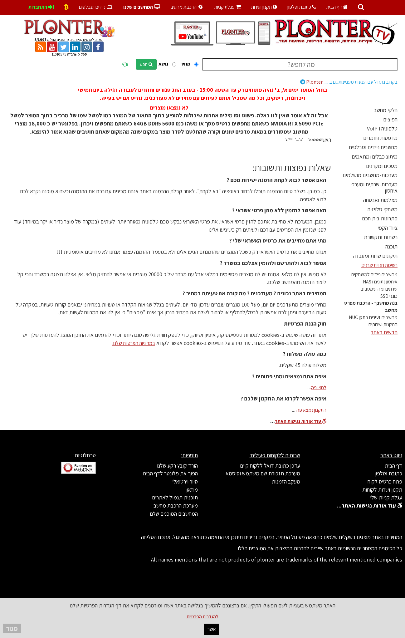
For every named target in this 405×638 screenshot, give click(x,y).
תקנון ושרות (264, 7)
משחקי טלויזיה (383, 209)
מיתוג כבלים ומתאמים (375, 156)
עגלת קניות (227, 7)
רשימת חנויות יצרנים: (379, 265)
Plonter (349, 82)
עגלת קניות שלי (386, 497)
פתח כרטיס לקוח (385, 481)
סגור (12, 628)
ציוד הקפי (388, 227)
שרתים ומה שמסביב (379, 289)
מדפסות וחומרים (380, 137)
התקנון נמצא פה (310, 410)
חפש (146, 64)
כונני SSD (389, 296)
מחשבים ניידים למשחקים (374, 274)
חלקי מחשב (386, 110)
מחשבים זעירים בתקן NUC (373, 317)
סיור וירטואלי (185, 481)
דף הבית (337, 7)
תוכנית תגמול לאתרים (175, 497)
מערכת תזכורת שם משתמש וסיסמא (263, 473)
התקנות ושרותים (383, 324)
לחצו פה (318, 387)
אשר (211, 629)
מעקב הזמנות (286, 481)
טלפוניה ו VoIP (382, 128)
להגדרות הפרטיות (202, 616)
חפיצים (390, 119)
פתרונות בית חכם (380, 218)
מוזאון (191, 489)
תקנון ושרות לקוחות (382, 489)
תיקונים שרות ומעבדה (375, 255)
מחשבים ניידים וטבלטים (373, 147)
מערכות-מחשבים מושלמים (370, 175)
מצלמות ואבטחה (380, 200)
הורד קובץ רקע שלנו (177, 465)
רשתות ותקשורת (381, 237)
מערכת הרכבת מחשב (176, 505)
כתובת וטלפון (301, 7)
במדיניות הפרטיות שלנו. (133, 343)
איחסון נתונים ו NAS (380, 281)
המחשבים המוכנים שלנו (174, 513)
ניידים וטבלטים (96, 7)
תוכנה (391, 246)
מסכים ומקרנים (382, 165)
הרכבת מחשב (187, 7)
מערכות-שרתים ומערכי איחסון (374, 187)
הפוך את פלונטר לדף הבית (170, 473)
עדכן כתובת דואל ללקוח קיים (270, 465)
